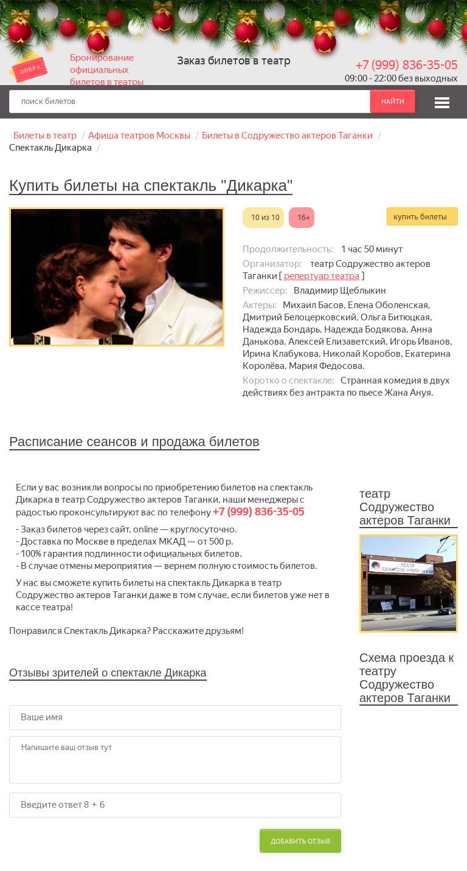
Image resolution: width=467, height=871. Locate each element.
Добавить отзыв (300, 840)
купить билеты (420, 216)
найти (392, 101)
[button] (442, 101)
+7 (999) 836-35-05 (407, 65)
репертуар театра (321, 275)
